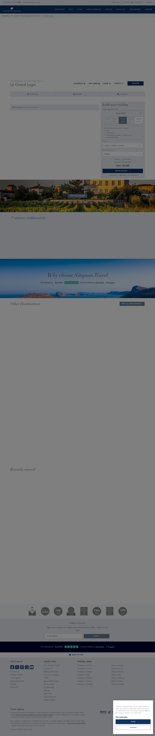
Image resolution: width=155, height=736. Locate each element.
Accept (133, 721)
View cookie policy (121, 717)
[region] (133, 717)
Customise (133, 727)
